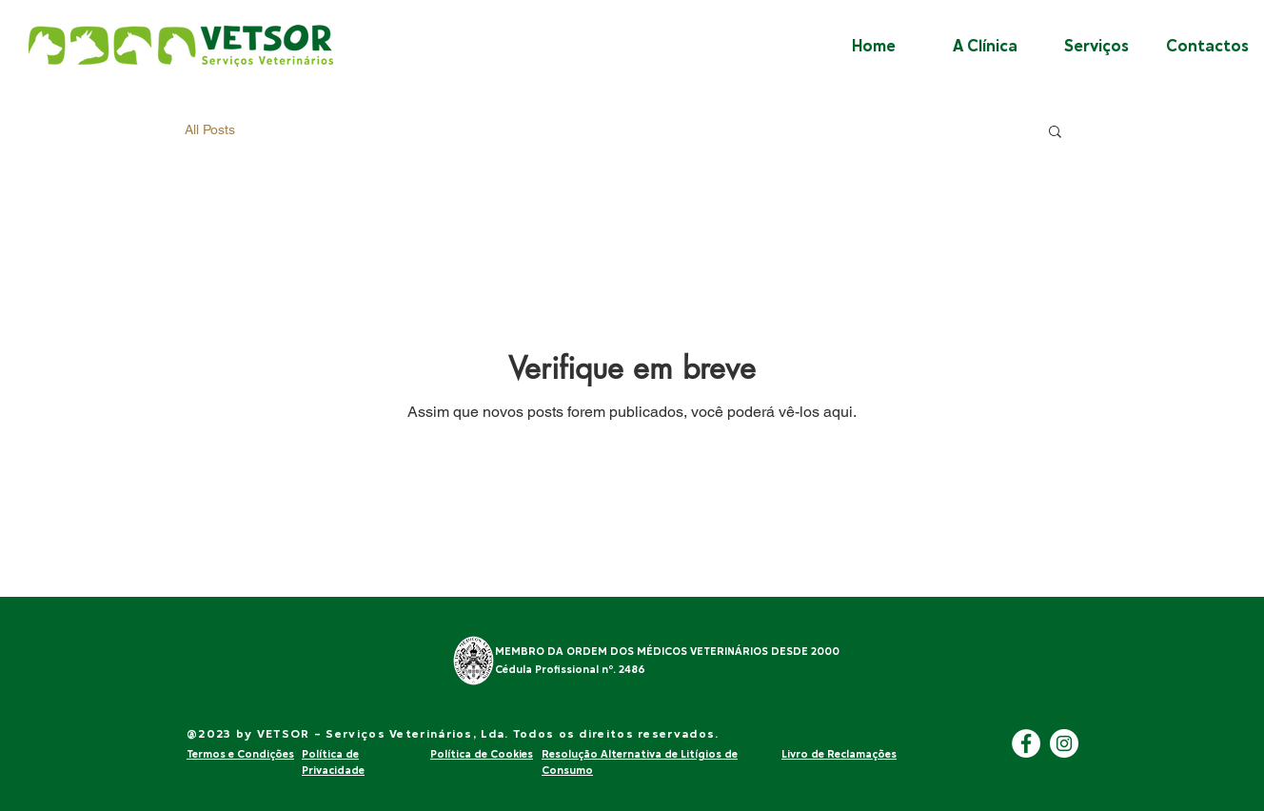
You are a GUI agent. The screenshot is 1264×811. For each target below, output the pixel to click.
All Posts (210, 129)
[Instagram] (1064, 743)
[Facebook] (1026, 743)
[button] (1055, 133)
